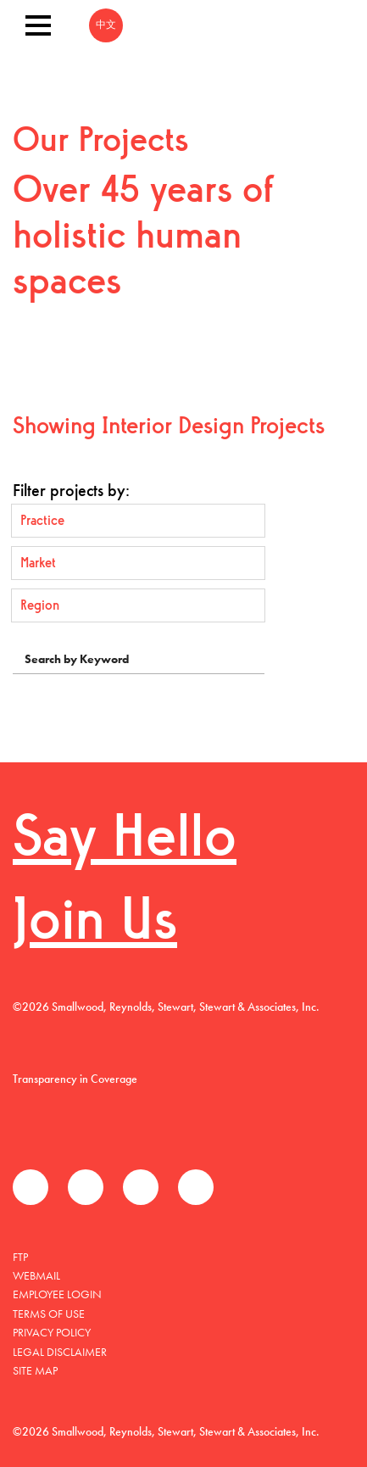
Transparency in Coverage (75, 1078)
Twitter (85, 1187)
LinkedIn (140, 1187)
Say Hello (124, 841)
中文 (106, 25)
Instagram (196, 1187)
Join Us (95, 924)
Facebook (30, 1187)
